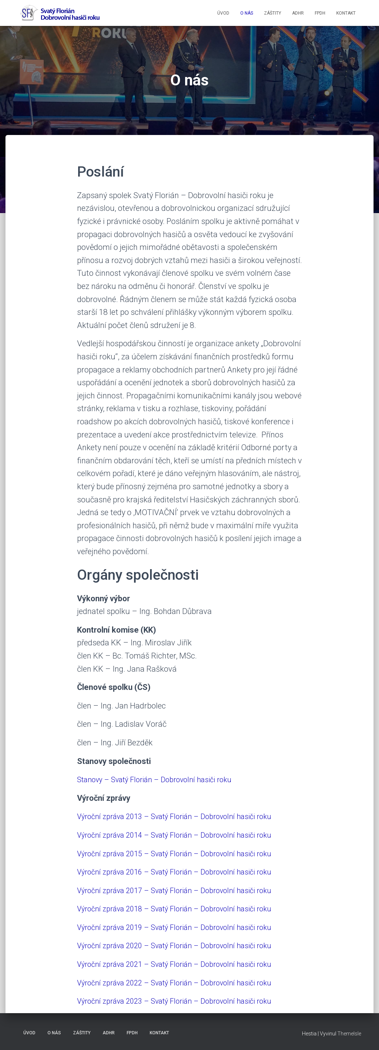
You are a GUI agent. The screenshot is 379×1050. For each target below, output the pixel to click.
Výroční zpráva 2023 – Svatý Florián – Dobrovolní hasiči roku (183, 1000)
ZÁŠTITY (272, 13)
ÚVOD (223, 13)
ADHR (298, 13)
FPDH (320, 13)
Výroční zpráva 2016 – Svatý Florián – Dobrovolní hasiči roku (183, 871)
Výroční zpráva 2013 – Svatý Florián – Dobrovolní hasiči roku (183, 816)
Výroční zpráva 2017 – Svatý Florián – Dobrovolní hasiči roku (183, 890)
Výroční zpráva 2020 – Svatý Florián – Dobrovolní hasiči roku (183, 945)
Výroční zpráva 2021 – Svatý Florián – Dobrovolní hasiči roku (183, 964)
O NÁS (246, 13)
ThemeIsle (349, 1034)
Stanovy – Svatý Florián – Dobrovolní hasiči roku (162, 779)
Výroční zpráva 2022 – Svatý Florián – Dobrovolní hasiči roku (183, 982)
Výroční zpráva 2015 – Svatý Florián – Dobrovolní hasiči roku (183, 853)
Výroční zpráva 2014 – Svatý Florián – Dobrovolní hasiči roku (183, 834)
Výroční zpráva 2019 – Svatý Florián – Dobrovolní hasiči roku (183, 927)
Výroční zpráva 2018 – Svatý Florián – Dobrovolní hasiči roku (183, 908)
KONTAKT (346, 13)
